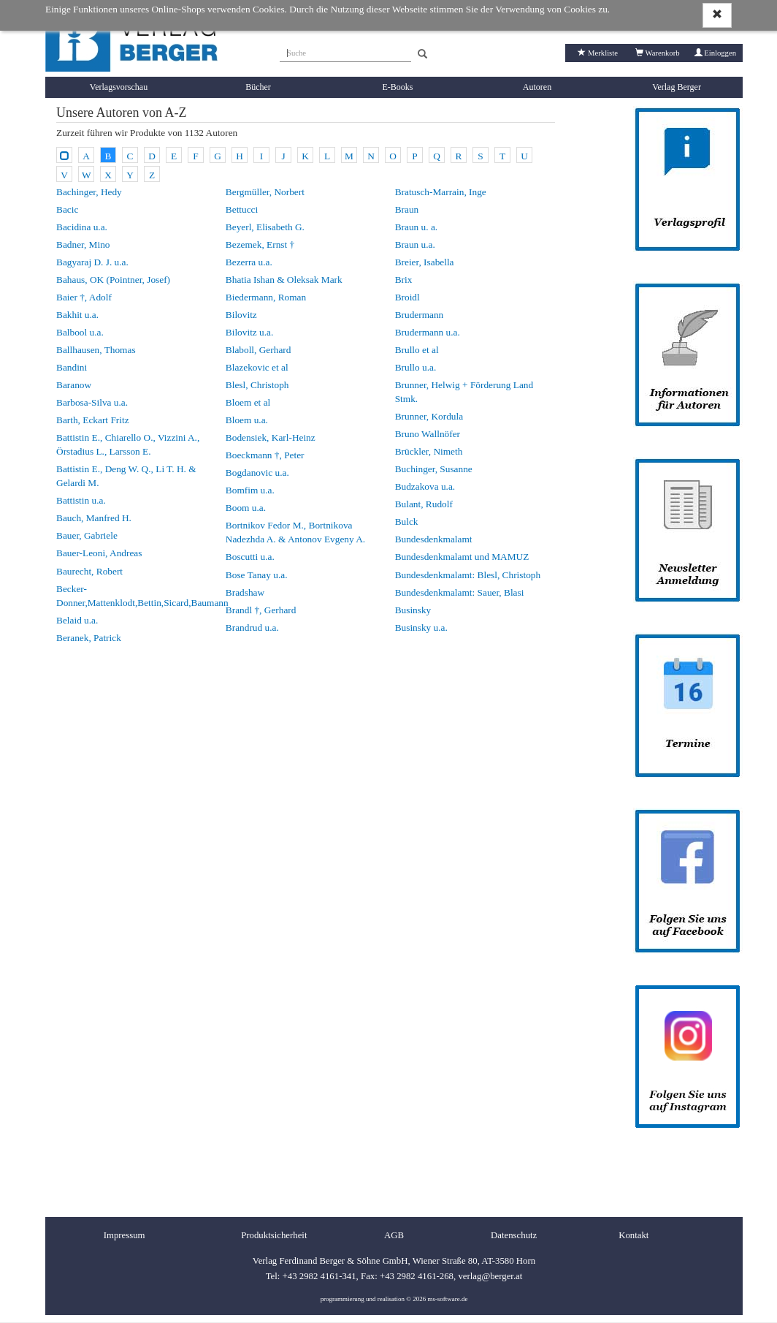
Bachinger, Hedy (89, 191)
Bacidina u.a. (81, 226)
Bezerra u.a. (249, 262)
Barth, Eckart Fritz (92, 419)
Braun (407, 209)
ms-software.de (447, 1299)
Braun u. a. (416, 226)
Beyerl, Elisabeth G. (265, 226)
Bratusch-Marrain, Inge (440, 191)
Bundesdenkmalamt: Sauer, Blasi (459, 592)
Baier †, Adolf (84, 297)
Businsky (413, 609)
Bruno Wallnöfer (427, 433)
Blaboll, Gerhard (258, 349)
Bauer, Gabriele (87, 535)
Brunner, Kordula (429, 416)
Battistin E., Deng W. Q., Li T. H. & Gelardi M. (126, 475)
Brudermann (419, 314)
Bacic (67, 209)
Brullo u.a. (416, 367)
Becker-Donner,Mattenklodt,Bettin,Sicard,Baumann (136, 595)
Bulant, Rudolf (424, 504)
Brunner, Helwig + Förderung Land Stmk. (464, 391)
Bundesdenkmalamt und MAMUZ (462, 556)
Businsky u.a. (421, 627)
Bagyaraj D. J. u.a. (92, 262)
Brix (404, 279)
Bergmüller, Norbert (265, 191)
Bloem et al (248, 402)
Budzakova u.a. (425, 486)
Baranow (73, 384)
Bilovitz (241, 314)
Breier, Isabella (424, 262)
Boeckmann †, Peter (265, 455)
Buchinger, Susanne (433, 468)
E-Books (398, 87)
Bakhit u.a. (77, 314)
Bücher (258, 87)
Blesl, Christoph (257, 384)
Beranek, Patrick (88, 637)
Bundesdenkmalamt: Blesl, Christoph (468, 574)
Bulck (406, 521)
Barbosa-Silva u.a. (92, 402)
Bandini (71, 367)
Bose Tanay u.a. (257, 574)
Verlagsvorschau (119, 87)
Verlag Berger (676, 87)
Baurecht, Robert (89, 571)
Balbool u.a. (80, 332)
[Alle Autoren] (64, 155)
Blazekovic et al (257, 367)
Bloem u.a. (247, 419)
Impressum (124, 1235)
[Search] (422, 54)
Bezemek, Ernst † (260, 244)
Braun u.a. (415, 244)
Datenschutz (514, 1235)
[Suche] (345, 51)
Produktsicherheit (274, 1235)
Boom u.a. (246, 507)
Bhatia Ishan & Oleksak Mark (284, 279)
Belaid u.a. (77, 620)
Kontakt (633, 1235)
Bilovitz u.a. (250, 332)
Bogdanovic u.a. (257, 472)
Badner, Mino (83, 244)
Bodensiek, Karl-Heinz (270, 437)
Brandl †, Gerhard (261, 609)
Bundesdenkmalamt (433, 539)
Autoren (537, 87)
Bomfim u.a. (250, 490)
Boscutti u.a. (250, 556)
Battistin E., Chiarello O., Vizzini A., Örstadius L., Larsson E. (127, 444)
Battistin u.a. (81, 500)
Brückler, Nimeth (429, 451)
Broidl (407, 297)
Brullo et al (417, 349)
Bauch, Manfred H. (93, 517)
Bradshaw (245, 592)
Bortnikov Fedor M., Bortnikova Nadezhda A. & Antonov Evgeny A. (295, 532)
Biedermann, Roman (266, 297)
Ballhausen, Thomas (96, 349)
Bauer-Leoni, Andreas (99, 552)
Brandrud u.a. (252, 627)
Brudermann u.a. (427, 332)
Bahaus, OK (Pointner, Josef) (113, 279)
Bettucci (242, 209)
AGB (394, 1235)
